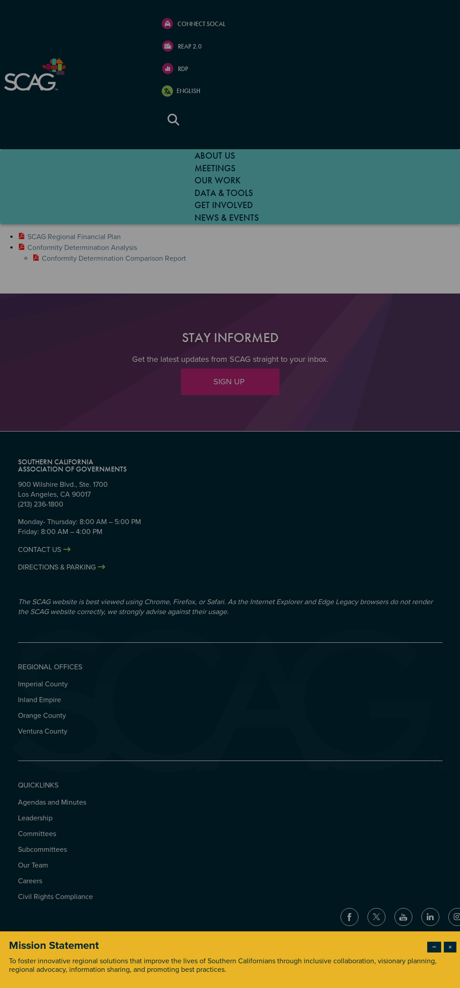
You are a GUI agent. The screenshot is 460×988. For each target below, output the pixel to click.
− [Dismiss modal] (434, 947)
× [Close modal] (450, 947)
